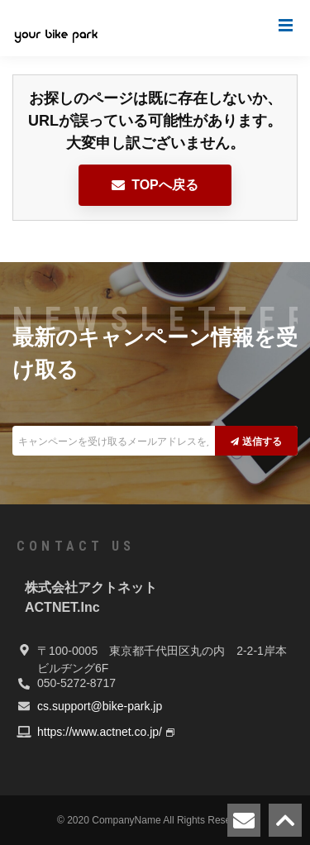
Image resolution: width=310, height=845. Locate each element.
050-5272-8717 (76, 683)
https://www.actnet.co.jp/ (99, 731)
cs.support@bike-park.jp (99, 706)
